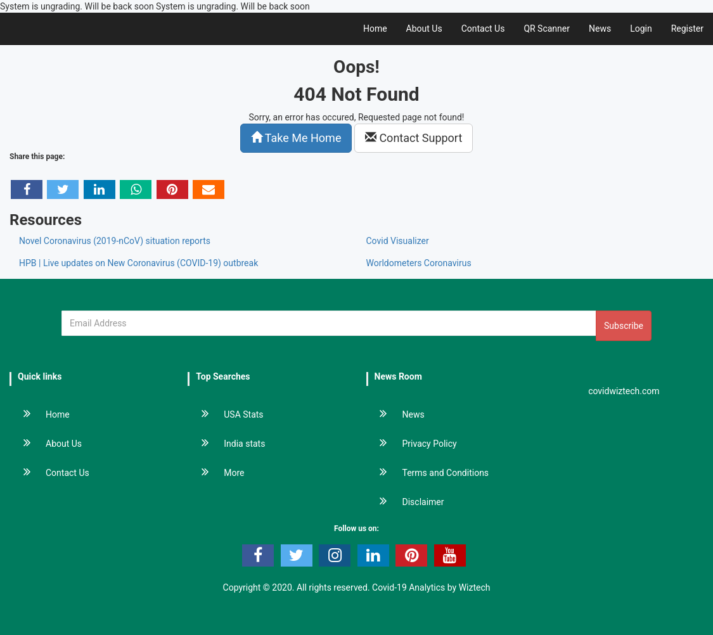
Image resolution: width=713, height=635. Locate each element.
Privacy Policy (412, 444)
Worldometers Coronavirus (419, 263)
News (600, 28)
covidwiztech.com (624, 391)
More (216, 473)
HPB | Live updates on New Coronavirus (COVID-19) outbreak (138, 263)
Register (687, 28)
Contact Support (413, 137)
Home (375, 28)
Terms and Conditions (428, 473)
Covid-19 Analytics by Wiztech (431, 587)
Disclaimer (406, 502)
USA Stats (226, 414)
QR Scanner (547, 28)
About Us (424, 28)
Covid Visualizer (397, 241)
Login (641, 28)
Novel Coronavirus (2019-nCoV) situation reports (114, 241)
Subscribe (623, 326)
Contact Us (483, 28)
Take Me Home (296, 137)
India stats (227, 444)
